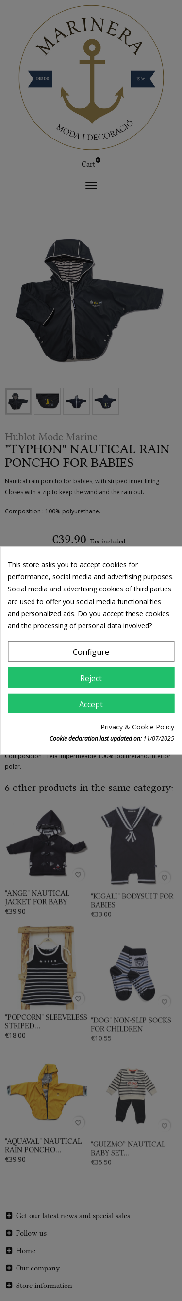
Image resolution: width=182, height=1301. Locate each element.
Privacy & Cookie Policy (137, 726)
